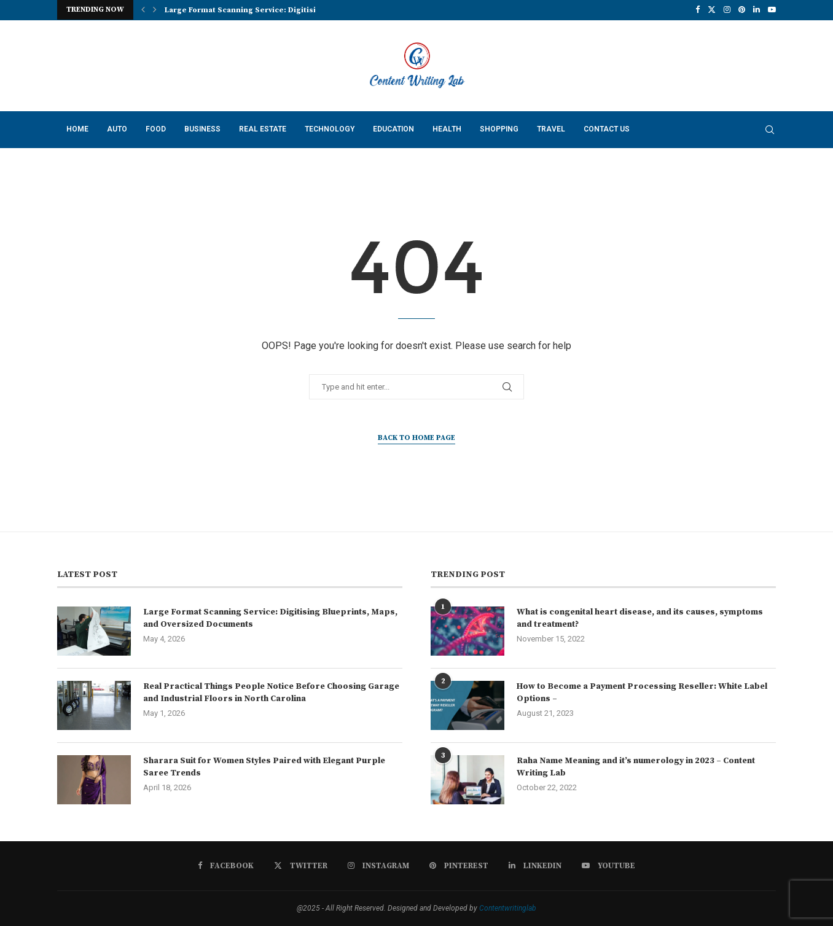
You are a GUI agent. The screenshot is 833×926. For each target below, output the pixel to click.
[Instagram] (727, 10)
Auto (117, 129)
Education (393, 129)
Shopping (499, 129)
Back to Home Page (416, 437)
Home (77, 129)
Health (446, 129)
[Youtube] (772, 10)
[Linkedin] (756, 10)
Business (202, 129)
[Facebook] (697, 10)
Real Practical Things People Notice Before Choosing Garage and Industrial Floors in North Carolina (271, 692)
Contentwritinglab (507, 908)
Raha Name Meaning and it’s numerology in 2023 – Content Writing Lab (636, 767)
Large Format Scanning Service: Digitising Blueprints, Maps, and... (291, 10)
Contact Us (607, 129)
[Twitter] (712, 10)
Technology (329, 129)
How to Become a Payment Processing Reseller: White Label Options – (642, 692)
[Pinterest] (741, 10)
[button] (143, 10)
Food (156, 129)
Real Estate (262, 129)
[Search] (770, 129)
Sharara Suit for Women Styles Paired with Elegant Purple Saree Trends (264, 767)
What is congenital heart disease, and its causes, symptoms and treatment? (640, 618)
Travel (551, 129)
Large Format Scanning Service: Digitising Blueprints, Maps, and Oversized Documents (270, 618)
